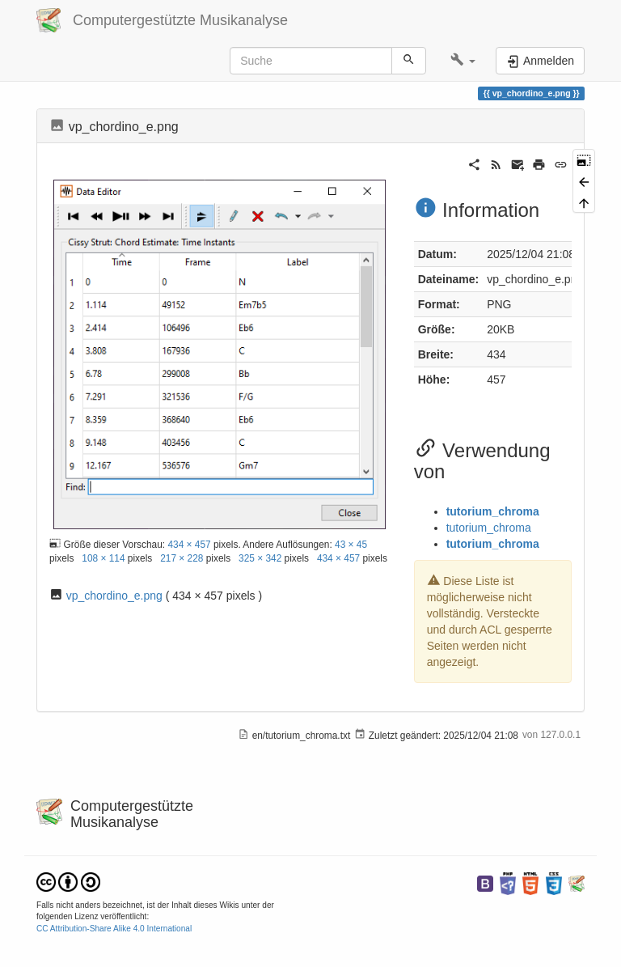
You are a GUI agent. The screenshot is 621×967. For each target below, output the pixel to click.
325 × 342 (260, 558)
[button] (463, 60)
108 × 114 (103, 558)
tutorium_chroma (492, 511)
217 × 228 (181, 558)
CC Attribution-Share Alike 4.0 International (114, 928)
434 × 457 (188, 544)
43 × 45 (351, 544)
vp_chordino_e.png (114, 595)
